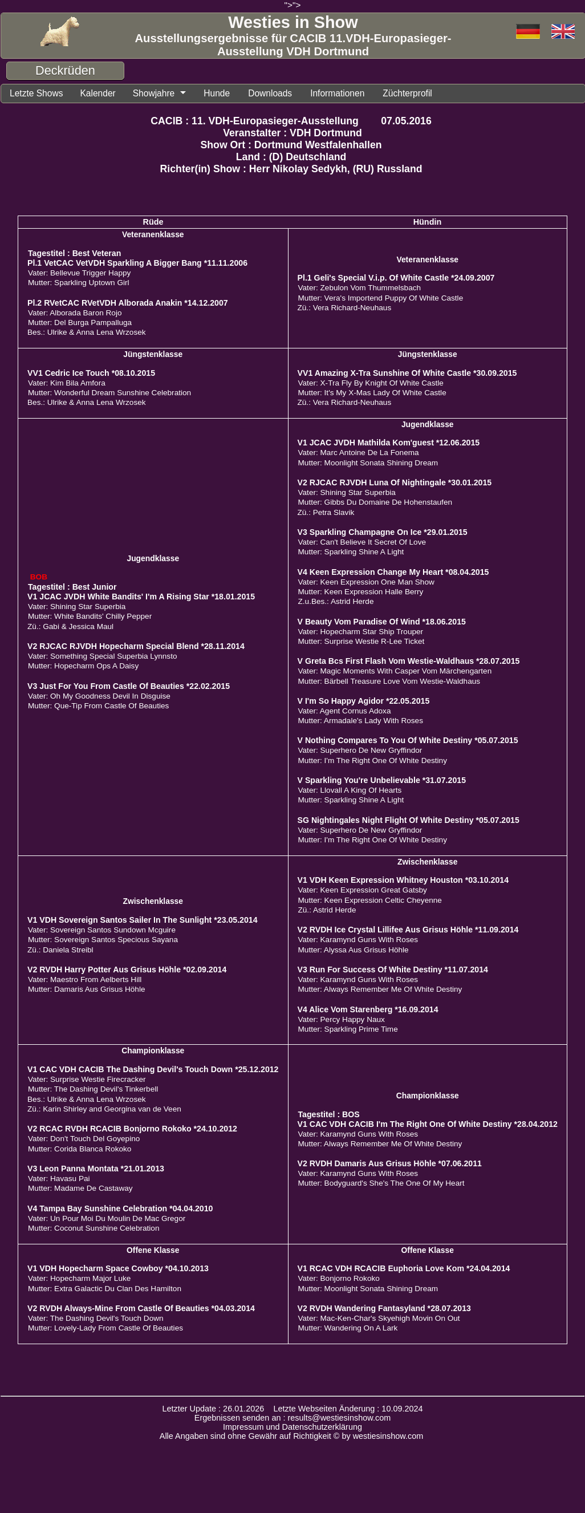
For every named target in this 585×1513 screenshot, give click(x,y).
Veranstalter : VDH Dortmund (292, 133)
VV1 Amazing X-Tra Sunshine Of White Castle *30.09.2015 (407, 373)
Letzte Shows (36, 93)
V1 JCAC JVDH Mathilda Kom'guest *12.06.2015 (389, 442)
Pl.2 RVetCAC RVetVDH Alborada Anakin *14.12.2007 (127, 302)
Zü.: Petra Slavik (326, 512)
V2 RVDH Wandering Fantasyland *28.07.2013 (384, 1308)
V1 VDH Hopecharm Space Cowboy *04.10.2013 (118, 1268)
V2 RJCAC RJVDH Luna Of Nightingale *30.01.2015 (395, 482)
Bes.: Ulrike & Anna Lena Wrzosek (86, 332)
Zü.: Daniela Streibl (60, 950)
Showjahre (154, 93)
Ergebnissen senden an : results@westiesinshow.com (292, 1417)
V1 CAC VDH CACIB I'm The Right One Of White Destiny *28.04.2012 (428, 1124)
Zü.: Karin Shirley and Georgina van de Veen (104, 1109)
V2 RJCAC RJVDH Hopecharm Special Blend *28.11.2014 (136, 646)
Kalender (97, 93)
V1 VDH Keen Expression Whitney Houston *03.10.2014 (403, 880)
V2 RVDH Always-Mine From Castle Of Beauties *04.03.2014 (141, 1308)
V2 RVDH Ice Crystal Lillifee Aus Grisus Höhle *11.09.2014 (408, 929)
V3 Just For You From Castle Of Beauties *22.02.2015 (128, 686)
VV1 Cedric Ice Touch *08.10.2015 (91, 373)
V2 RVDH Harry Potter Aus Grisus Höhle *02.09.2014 (126, 969)
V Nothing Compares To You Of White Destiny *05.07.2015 (408, 740)
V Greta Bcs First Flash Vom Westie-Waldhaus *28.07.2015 (409, 661)
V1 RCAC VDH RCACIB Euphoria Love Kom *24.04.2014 (404, 1268)
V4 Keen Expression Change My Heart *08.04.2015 (393, 572)
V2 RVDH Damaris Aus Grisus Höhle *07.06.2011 (390, 1163)
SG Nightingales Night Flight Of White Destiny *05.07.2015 (408, 820)
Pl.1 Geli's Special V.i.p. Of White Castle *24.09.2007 (396, 277)
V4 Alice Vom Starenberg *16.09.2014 (368, 1009)
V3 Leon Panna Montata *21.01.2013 (95, 1168)
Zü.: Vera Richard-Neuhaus (345, 307)
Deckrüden (65, 70)
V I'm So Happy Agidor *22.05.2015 (364, 700)
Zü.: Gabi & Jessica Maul (70, 626)
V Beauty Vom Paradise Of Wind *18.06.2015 (382, 621)
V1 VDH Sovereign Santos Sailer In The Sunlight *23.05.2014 (142, 919)
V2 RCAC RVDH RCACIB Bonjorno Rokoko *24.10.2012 (132, 1128)
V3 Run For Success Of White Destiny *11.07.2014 (393, 969)
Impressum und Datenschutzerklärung (292, 1426)
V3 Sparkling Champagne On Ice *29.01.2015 (383, 532)
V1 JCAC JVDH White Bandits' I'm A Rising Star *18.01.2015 (141, 596)
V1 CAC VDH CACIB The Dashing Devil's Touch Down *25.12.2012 (152, 1069)
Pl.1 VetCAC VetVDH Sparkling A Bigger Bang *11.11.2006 (137, 262)
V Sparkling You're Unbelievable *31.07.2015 (382, 780)
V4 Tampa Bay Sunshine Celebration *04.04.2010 (120, 1208)
